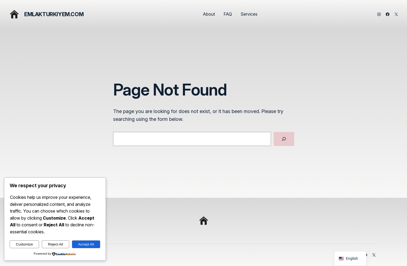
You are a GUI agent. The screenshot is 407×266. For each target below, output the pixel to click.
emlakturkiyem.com (54, 14)
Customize (24, 244)
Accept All (86, 244)
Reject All (55, 244)
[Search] (284, 139)
